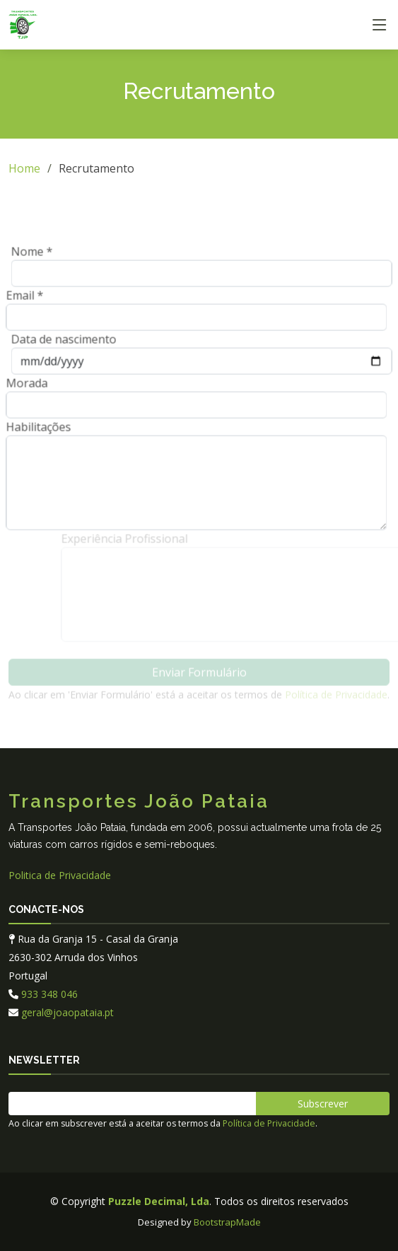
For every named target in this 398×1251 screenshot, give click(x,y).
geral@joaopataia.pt (67, 1012)
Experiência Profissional (132, 543)
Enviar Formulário (199, 677)
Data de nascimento (68, 343)
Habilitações (33, 431)
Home (24, 168)
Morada (22, 387)
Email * (20, 300)
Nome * (36, 256)
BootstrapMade (227, 1222)
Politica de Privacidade (59, 875)
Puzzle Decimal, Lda (158, 1201)
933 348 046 (49, 994)
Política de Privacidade (336, 699)
